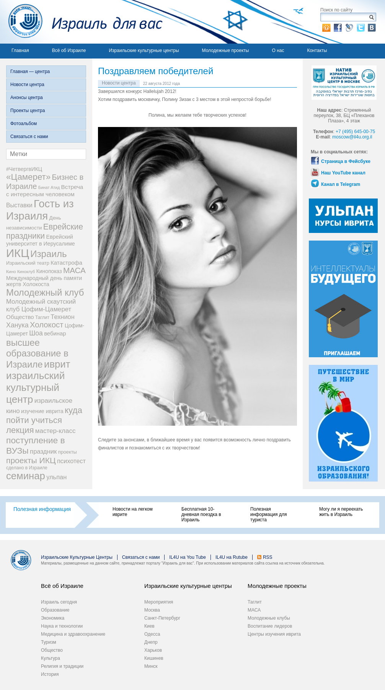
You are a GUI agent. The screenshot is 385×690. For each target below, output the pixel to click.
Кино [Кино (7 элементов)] (11, 271)
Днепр (151, 642)
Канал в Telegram (340, 184)
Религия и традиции (62, 666)
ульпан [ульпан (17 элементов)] (56, 477)
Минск (151, 666)
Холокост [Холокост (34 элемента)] (47, 325)
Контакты (317, 50)
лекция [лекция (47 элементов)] (20, 430)
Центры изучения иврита (274, 634)
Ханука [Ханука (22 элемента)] (17, 325)
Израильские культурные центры (144, 50)
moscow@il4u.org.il (352, 137)
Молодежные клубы (269, 618)
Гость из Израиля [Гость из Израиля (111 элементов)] (40, 210)
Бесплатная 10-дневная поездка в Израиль (201, 514)
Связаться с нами (29, 136)
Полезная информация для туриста (268, 514)
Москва (152, 610)
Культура (50, 658)
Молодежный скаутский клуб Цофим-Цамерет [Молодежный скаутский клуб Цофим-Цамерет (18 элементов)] (41, 305)
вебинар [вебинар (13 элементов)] (55, 333)
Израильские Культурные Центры (77, 557)
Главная (20, 50)
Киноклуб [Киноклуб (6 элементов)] (26, 271)
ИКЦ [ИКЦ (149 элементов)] (17, 253)
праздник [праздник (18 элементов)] (43, 451)
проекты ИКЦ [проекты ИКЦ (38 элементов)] (31, 460)
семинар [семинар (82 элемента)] (25, 475)
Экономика (52, 618)
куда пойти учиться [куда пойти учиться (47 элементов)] (44, 415)
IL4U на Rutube (231, 557)
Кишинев (153, 658)
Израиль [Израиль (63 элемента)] (48, 254)
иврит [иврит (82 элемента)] (57, 364)
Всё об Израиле (69, 50)
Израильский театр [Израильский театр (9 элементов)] (27, 263)
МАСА (254, 610)
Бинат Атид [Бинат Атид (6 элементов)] (49, 187)
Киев (149, 626)
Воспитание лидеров (270, 626)
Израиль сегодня (59, 602)
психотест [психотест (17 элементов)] (71, 460)
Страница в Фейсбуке (345, 161)
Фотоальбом (23, 123)
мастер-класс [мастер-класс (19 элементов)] (55, 431)
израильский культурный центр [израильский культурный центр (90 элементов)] (35, 387)
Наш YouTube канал (343, 173)
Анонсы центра (26, 97)
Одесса (152, 634)
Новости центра (27, 84)
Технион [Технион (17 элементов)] (62, 316)
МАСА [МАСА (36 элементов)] (74, 270)
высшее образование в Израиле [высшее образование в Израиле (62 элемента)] (37, 353)
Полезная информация (42, 509)
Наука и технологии (62, 626)
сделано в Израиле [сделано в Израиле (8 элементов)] (26, 467)
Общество (52, 650)
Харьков (153, 650)
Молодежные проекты (225, 50)
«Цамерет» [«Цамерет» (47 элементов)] (28, 177)
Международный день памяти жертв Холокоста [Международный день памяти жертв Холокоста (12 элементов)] (44, 281)
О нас (278, 50)
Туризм (48, 642)
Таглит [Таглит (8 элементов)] (42, 317)
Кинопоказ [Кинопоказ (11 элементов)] (49, 271)
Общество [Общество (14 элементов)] (20, 317)
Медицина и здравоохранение (73, 634)
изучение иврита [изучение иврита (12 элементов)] (42, 411)
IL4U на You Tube (187, 557)
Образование (55, 610)
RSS (267, 557)
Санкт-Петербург (162, 618)
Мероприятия (158, 602)
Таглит (255, 602)
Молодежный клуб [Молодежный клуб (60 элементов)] (45, 292)
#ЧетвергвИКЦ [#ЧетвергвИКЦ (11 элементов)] (24, 169)
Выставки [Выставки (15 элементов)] (19, 205)
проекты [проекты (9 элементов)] (67, 452)
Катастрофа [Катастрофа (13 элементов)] (66, 263)
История (50, 674)
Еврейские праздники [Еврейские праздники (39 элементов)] (44, 231)
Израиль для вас (81, 22)
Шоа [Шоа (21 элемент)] (36, 333)
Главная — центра (30, 71)
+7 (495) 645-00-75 (355, 131)
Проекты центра (27, 110)
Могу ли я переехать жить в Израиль (341, 511)
